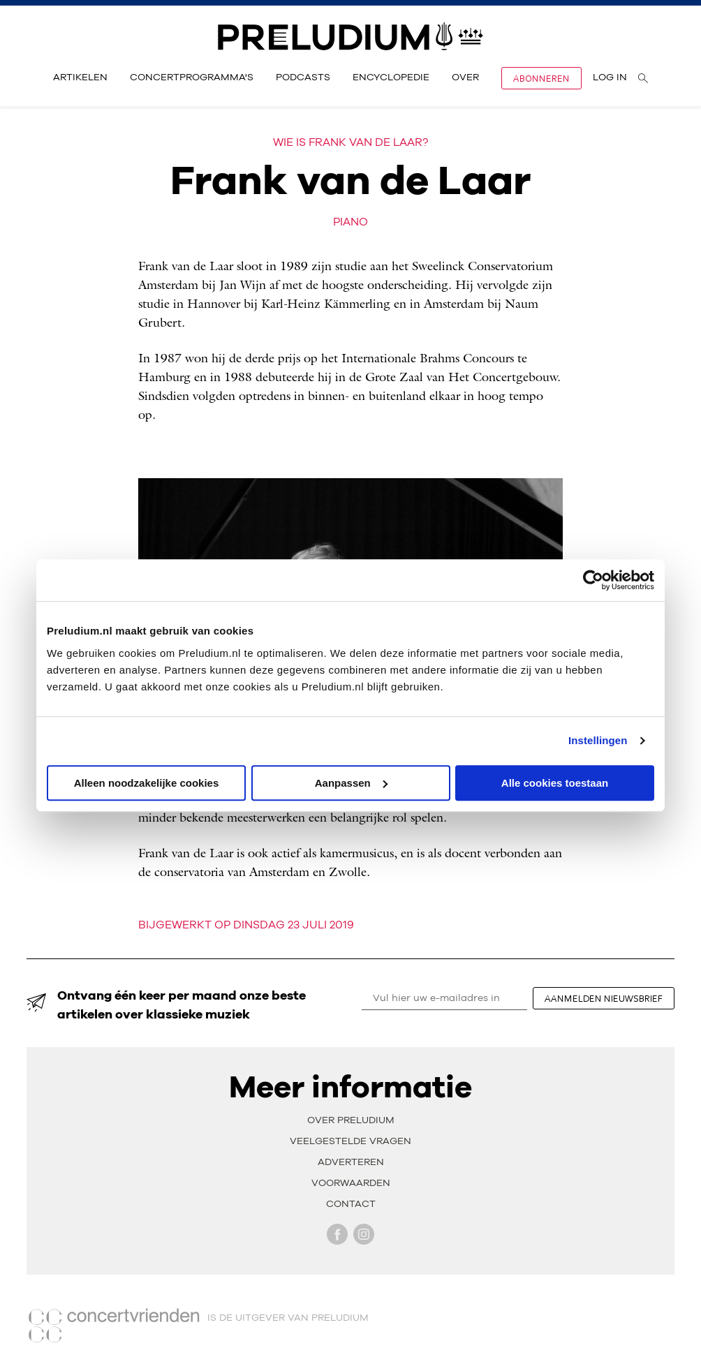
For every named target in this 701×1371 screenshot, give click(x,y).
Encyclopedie (391, 77)
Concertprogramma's (191, 77)
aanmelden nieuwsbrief (604, 998)
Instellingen (598, 740)
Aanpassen (351, 783)
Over (465, 77)
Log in (610, 77)
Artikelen (80, 77)
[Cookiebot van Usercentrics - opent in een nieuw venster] (593, 580)
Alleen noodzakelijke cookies (146, 783)
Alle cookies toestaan (554, 783)
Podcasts (303, 77)
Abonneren (541, 78)
